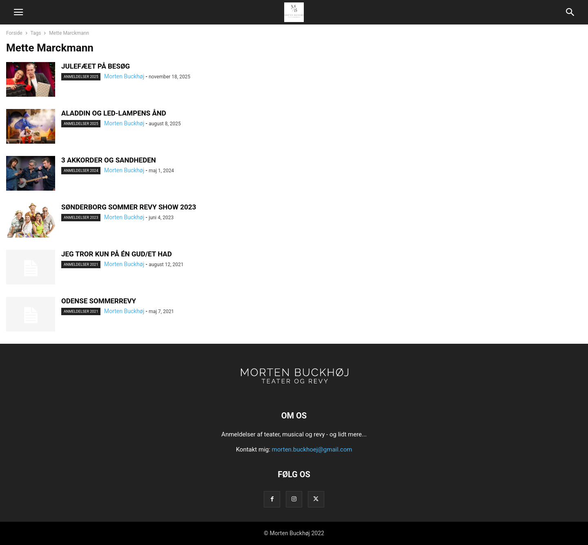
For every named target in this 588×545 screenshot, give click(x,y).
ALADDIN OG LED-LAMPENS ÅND (113, 113)
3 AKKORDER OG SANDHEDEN (108, 160)
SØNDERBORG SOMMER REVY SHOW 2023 (128, 207)
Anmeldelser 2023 (81, 218)
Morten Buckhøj (124, 76)
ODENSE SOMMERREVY (98, 301)
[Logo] (294, 390)
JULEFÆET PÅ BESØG (95, 66)
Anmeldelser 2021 (81, 264)
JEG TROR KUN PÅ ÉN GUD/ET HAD (116, 254)
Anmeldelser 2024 (81, 171)
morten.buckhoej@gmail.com (312, 449)
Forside (14, 33)
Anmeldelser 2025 (81, 77)
